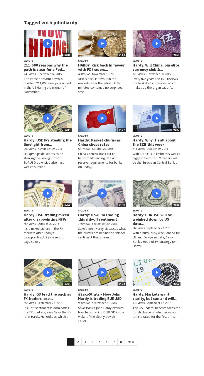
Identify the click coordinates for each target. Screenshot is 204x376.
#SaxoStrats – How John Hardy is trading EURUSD (100, 296)
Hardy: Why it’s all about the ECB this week (154, 142)
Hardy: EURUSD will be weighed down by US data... (152, 219)
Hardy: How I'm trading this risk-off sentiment (98, 217)
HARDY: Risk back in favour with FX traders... (101, 67)
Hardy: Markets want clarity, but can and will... (155, 296)
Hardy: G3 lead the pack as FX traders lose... (47, 296)
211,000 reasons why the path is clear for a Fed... (46, 67)
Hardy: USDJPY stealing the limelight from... (48, 142)
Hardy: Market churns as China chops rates (99, 142)
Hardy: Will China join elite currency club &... (156, 67)
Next (130, 342)
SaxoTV (29, 60)
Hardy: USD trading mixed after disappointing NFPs (46, 217)
